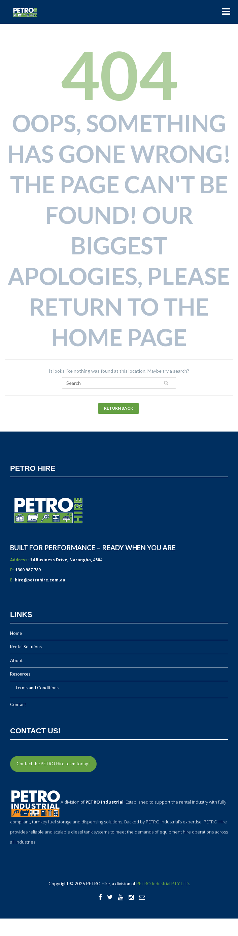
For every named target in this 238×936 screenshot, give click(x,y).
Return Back (118, 408)
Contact (18, 704)
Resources (20, 674)
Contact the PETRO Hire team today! (53, 763)
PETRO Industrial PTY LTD (162, 883)
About (16, 660)
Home (16, 633)
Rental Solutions (26, 646)
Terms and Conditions (37, 687)
